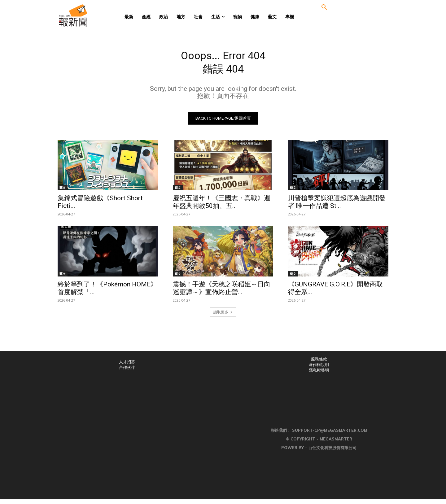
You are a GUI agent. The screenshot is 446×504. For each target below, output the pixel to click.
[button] (324, 7)
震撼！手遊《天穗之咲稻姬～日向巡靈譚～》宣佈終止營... (221, 292)
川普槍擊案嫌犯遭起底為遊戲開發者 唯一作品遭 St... (337, 206)
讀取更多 (223, 316)
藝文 (62, 192)
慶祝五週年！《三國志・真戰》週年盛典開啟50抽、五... (221, 206)
